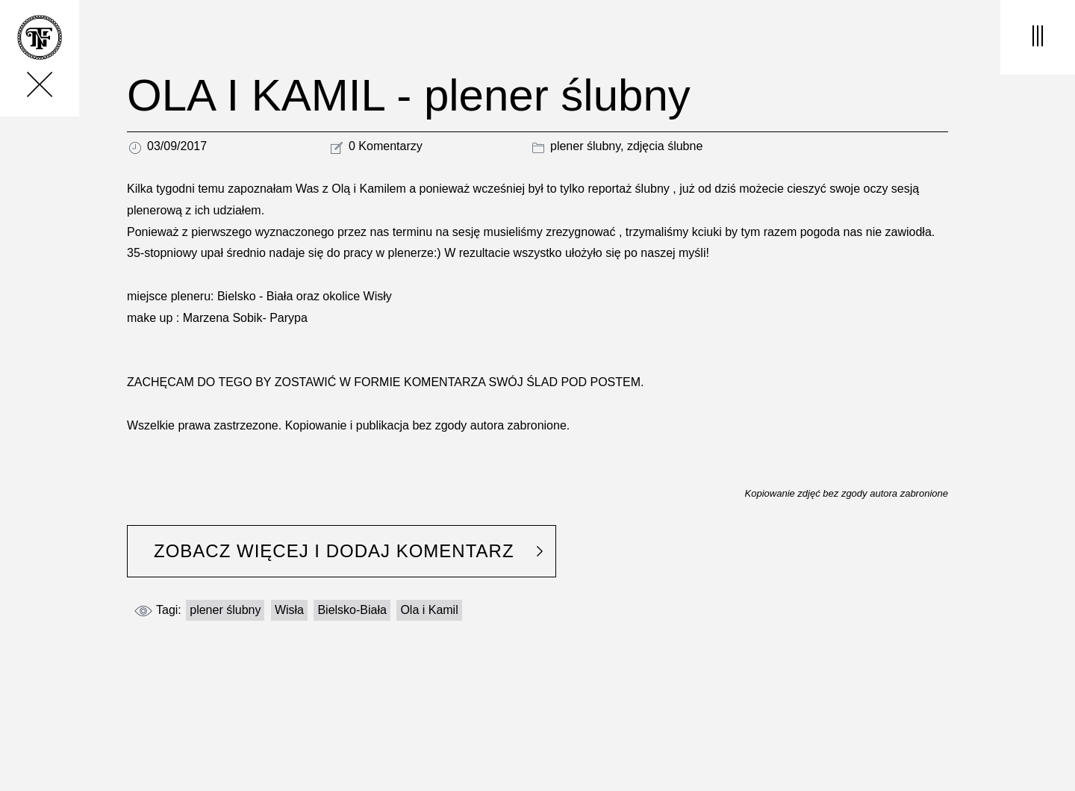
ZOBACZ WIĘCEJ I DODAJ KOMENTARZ (334, 551)
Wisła (289, 610)
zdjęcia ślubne (664, 146)
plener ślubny (585, 146)
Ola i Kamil (429, 610)
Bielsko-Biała (351, 610)
